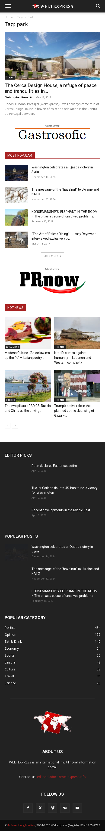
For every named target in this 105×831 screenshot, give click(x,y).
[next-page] (15, 425)
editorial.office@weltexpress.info (61, 777)
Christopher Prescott (18, 97)
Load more (52, 256)
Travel (9, 77)
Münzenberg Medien (21, 825)
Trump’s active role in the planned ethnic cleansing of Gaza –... (74, 410)
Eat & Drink (12, 346)
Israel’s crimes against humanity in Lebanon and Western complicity (72, 357)
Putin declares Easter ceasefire (54, 466)
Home (9, 17)
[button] (7, 6)
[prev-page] (7, 425)
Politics (60, 346)
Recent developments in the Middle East (61, 510)
